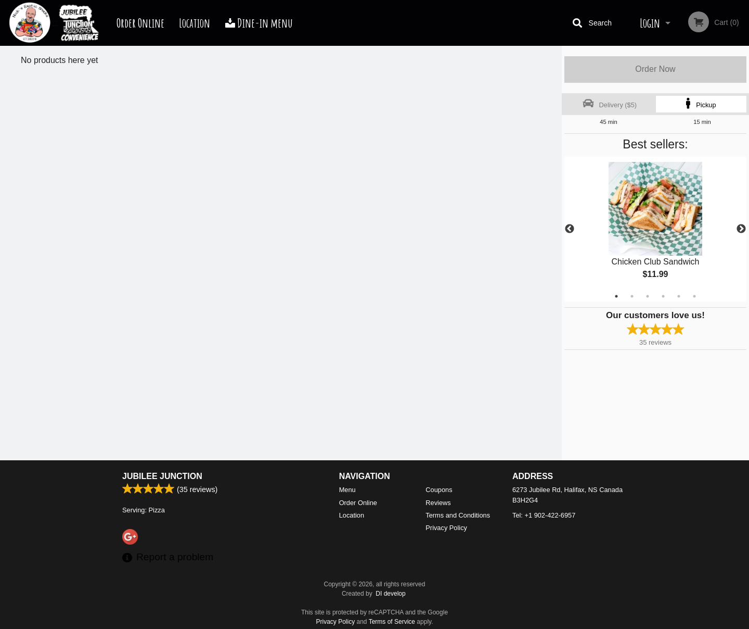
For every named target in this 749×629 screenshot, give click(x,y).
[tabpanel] (655, 229)
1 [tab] (616, 296)
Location (194, 23)
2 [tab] (632, 296)
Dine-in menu (259, 23)
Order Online (140, 23)
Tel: (543, 515)
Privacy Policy (446, 528)
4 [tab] (663, 296)
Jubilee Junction (162, 476)
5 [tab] (679, 296)
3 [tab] (647, 296)
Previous (569, 229)
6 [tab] (694, 296)
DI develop (390, 593)
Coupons (438, 490)
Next (741, 229)
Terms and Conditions (457, 515)
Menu (347, 490)
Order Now (655, 69)
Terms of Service (392, 621)
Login (650, 23)
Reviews (437, 503)
